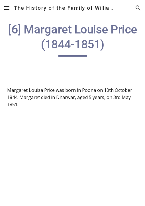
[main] (72, 39)
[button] (7, 8)
